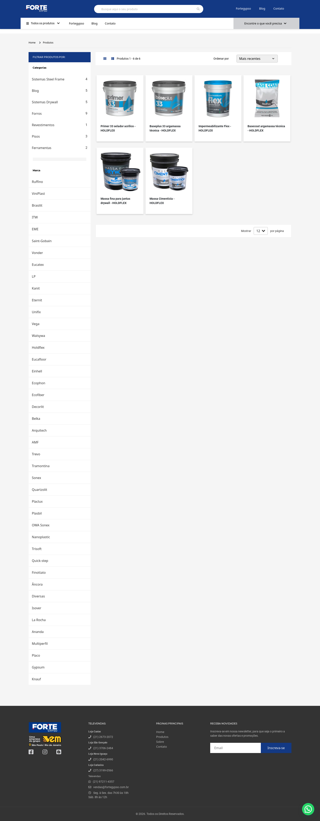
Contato (278, 8)
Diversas (38, 596)
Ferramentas (59, 147)
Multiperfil (40, 643)
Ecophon (38, 383)
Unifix (36, 312)
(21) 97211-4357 (103, 781)
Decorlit (38, 406)
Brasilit (37, 205)
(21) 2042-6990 (103, 759)
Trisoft (36, 549)
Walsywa (38, 335)
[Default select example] (257, 58)
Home (32, 42)
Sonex (36, 478)
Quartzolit (39, 489)
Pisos (59, 136)
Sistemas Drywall (59, 102)
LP (34, 276)
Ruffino (37, 181)
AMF (35, 442)
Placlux (37, 501)
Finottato (39, 572)
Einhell (37, 371)
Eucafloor (39, 359)
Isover (36, 608)
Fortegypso (243, 8)
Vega (35, 324)
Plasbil (37, 513)
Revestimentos (59, 125)
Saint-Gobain (42, 241)
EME (35, 229)
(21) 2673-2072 (103, 737)
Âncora (37, 584)
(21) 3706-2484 (103, 748)
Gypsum (38, 667)
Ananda (38, 631)
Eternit (37, 300)
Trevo (36, 454)
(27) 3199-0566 (103, 770)
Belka (36, 418)
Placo (36, 655)
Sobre (160, 742)
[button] (308, 809)
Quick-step (40, 560)
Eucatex (38, 264)
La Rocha (39, 620)
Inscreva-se (276, 748)
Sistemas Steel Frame (59, 79)
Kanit (36, 288)
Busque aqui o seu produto (119, 9)
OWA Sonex (40, 525)
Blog (262, 8)
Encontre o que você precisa (265, 23)
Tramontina (41, 466)
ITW (35, 217)
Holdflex (38, 347)
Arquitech (39, 430)
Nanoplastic (41, 537)
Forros (59, 113)
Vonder (37, 253)
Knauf (36, 679)
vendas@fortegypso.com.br (108, 787)
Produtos (48, 42)
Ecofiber (38, 395)
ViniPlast (38, 193)
